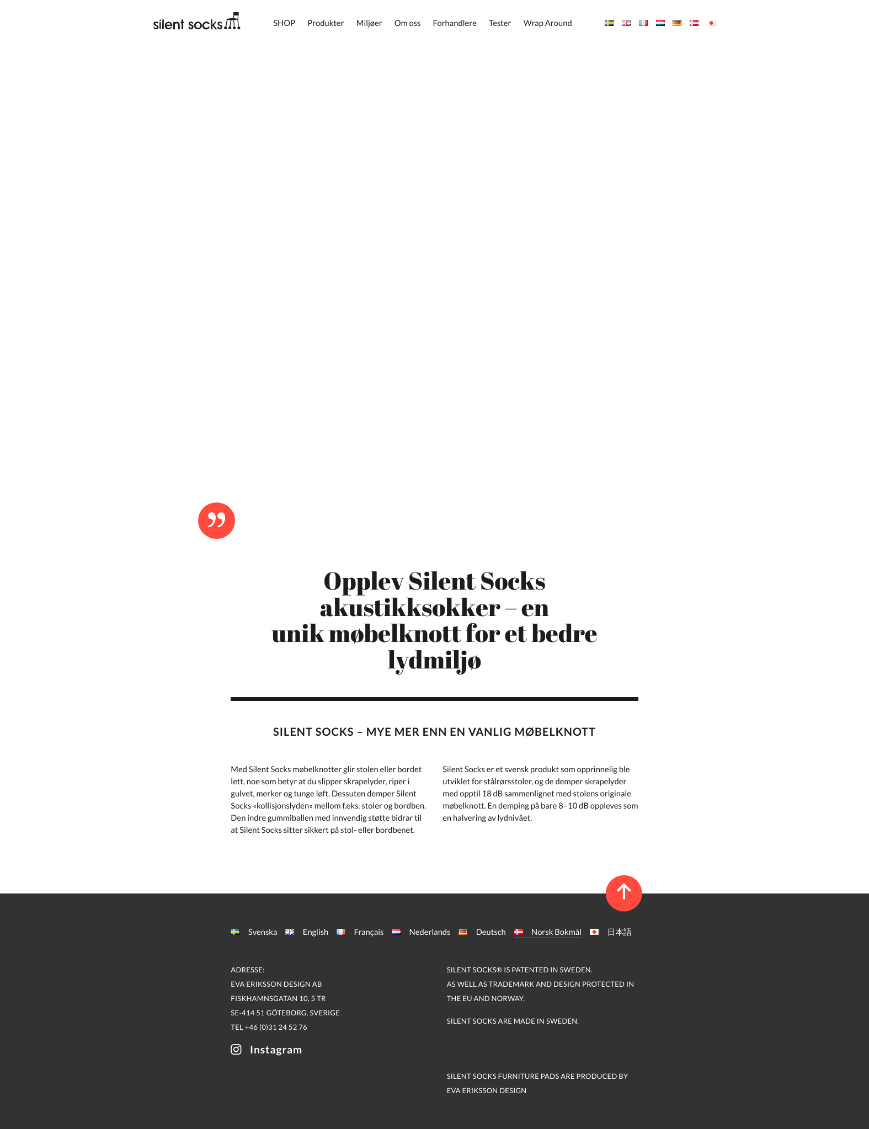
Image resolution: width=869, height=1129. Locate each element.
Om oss (407, 23)
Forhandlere (455, 23)
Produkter (325, 23)
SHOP (284, 23)
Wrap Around (548, 23)
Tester (500, 23)
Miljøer (369, 23)
